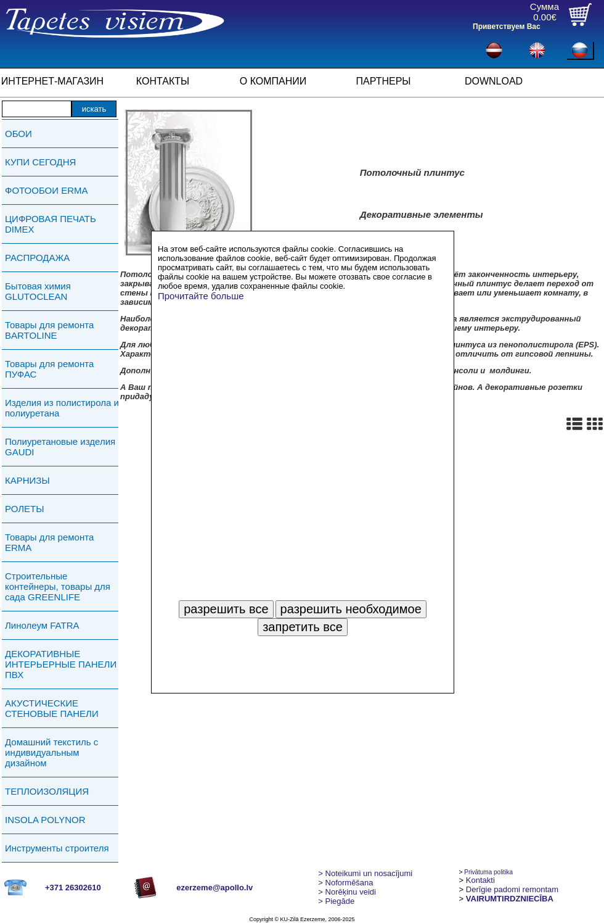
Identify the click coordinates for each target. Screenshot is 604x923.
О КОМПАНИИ (273, 81)
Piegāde (336, 901)
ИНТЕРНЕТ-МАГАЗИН (52, 81)
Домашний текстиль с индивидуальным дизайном (51, 752)
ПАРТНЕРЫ (383, 81)
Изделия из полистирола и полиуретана (62, 407)
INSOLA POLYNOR (45, 819)
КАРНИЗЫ (27, 480)
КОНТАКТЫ (162, 81)
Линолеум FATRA (42, 625)
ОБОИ (18, 133)
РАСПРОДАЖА (37, 257)
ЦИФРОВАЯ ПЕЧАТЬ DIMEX (50, 223)
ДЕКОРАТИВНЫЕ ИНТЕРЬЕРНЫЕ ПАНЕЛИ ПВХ (60, 664)
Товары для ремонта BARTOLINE (49, 330)
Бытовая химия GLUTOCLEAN (38, 291)
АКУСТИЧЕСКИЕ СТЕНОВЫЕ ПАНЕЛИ (52, 708)
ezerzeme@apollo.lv (214, 887)
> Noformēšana (345, 882)
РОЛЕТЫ (24, 508)
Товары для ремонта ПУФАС (49, 368)
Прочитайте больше (201, 296)
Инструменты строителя (57, 848)
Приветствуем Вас (507, 26)
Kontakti (480, 880)
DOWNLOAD (494, 81)
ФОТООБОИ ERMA (46, 190)
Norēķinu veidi (347, 891)
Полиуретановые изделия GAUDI (60, 446)
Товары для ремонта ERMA (49, 542)
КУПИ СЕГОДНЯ (40, 162)
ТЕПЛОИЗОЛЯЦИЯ (47, 791)
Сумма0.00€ (544, 11)
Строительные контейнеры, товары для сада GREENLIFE (57, 586)
